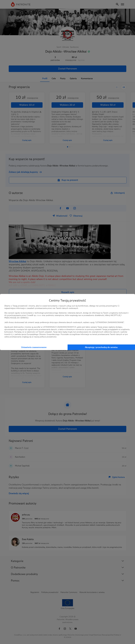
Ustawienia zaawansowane (33, 347)
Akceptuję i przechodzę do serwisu (101, 347)
